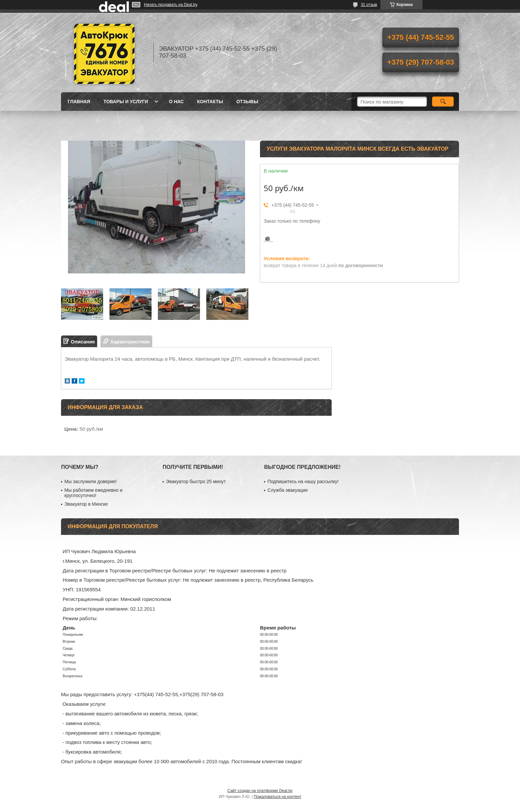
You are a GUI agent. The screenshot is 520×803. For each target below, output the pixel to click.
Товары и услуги (125, 101)
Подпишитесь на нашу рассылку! (302, 481)
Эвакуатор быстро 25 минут (196, 481)
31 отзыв (369, 4)
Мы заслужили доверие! (90, 481)
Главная (79, 101)
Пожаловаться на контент (277, 796)
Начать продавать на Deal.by (170, 4)
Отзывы (247, 101)
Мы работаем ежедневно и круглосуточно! (93, 492)
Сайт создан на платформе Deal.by (260, 790)
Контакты (210, 101)
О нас (176, 101)
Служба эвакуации (287, 490)
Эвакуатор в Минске (86, 504)
